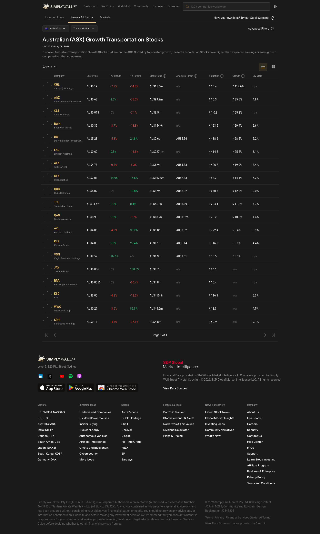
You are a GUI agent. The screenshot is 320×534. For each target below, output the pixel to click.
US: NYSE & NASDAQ (51, 412)
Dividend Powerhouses (94, 418)
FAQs (250, 447)
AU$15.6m (156, 86)
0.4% (133, 204)
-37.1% (134, 321)
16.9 (213, 296)
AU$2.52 (92, 256)
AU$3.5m (156, 112)
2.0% (256, 191)
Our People (254, 418)
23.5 (213, 126)
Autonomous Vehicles (93, 436)
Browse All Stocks (82, 17)
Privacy (219, 517)
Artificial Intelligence (92, 442)
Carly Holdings (62, 114)
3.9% (256, 230)
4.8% (256, 99)
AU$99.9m (156, 99)
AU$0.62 (92, 99)
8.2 (213, 178)
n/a (178, 86)
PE (210, 112)
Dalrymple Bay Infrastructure (68, 140)
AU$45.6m (156, 308)
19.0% (237, 165)
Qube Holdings (62, 193)
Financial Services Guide (242, 517)
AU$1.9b (155, 256)
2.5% (114, 99)
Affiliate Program (258, 465)
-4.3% (114, 321)
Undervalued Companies (95, 412)
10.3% (237, 217)
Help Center (255, 442)
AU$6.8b (155, 230)
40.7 (213, 191)
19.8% (134, 191)
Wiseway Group (62, 310)
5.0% (114, 217)
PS (210, 269)
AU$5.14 (181, 243)
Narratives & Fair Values (178, 424)
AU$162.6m (157, 177)
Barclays (127, 459)
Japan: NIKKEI (47, 447)
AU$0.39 (92, 125)
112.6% (238, 86)
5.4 (213, 282)
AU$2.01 (92, 177)
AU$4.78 (92, 164)
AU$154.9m (157, 125)
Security (252, 430)
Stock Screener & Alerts (178, 418)
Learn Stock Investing (261, 459)
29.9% (237, 126)
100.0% (135, 269)
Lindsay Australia (63, 154)
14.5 (213, 152)
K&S (56, 297)
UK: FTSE (43, 418)
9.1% (256, 321)
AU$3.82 (181, 230)
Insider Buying (88, 424)
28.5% (237, 139)
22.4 (213, 230)
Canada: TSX (46, 436)
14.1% (237, 178)
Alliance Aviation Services (68, 101)
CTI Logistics (61, 180)
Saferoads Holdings (65, 323)
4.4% (256, 217)
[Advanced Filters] (261, 28)
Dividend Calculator (176, 430)
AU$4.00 (92, 243)
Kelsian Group (61, 245)
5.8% (236, 243)
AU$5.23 (92, 138)
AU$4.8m (156, 282)
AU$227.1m (157, 151)
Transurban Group (64, 206)
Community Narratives (219, 430)
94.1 (213, 204)
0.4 (213, 86)
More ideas (86, 459)
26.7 (213, 165)
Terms (209, 517)
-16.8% (134, 151)
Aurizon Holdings (63, 232)
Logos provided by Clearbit (248, 523)
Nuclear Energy (89, 430)
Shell (124, 424)
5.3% (236, 256)
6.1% (256, 151)
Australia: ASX (47, 424)
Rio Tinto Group (131, 442)
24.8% (134, 138)
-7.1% (133, 112)
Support (252, 453)
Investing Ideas (54, 17)
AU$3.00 (92, 295)
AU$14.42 (93, 204)
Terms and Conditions (261, 483)
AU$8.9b (155, 191)
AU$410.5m (157, 295)
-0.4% (114, 164)
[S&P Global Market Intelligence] (180, 365)
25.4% (237, 152)
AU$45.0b (156, 204)
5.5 (213, 256)
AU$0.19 (92, 86)
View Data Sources (175, 388)
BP (123, 453)
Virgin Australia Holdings (67, 258)
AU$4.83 (181, 164)
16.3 (213, 243)
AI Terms (264, 517)
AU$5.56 (181, 138)
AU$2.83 (181, 177)
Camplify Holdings (64, 88)
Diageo (126, 436)
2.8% (114, 243)
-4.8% (114, 295)
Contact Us (254, 436)
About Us (253, 412)
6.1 (213, 269)
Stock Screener (259, 17)
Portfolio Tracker (174, 412)
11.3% (237, 204)
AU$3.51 (181, 256)
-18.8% (134, 125)
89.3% (134, 308)
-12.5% (134, 295)
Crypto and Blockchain (94, 447)
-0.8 (213, 113)
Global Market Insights (219, 418)
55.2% (237, 113)
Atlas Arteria (61, 167)
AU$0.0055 (94, 282)
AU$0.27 (92, 308)
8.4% (256, 164)
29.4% (134, 243)
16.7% (115, 256)
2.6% (256, 125)
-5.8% (114, 138)
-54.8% (134, 86)
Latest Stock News (217, 412)
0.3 (213, 99)
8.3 (213, 309)
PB (210, 86)
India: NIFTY (45, 430)
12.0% (237, 191)
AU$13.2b (156, 217)
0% (112, 112)
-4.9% (114, 230)
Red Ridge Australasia (66, 284)
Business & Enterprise (261, 471)
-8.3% (133, 164)
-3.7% (114, 125)
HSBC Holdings (131, 418)
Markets (105, 17)
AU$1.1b (155, 243)
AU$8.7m (156, 269)
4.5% (256, 308)
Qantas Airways (62, 219)
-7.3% (114, 86)
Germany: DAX (47, 459)
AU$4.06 (92, 230)
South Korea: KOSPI (50, 453)
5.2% (256, 138)
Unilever (126, 430)
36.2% (134, 230)
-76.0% (134, 99)
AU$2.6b (155, 138)
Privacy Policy (256, 477)
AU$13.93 (182, 204)
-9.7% (133, 217)
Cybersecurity (88, 453)
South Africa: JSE (49, 442)
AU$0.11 (92, 321)
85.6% (237, 99)
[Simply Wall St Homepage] (59, 6)
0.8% (114, 151)
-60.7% (134, 282)
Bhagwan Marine (63, 127)
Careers (252, 424)
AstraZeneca (129, 412)
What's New (213, 436)
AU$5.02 (92, 191)
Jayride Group (61, 271)
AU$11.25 (182, 217)
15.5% (134, 177)
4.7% (256, 204)
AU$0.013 (93, 112)
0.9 (213, 322)
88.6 (213, 139)
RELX (124, 447)
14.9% (115, 177)
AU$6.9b (155, 164)
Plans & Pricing (173, 436)
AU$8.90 (92, 217)
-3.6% (114, 308)
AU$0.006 (93, 269)
